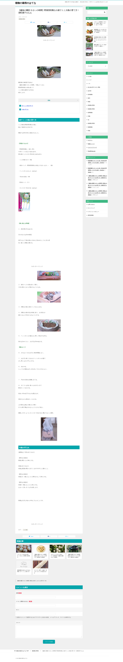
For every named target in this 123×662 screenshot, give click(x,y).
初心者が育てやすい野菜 (94, 87)
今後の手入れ (25, 109)
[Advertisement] (49, 52)
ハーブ (89, 80)
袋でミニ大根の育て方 (27, 105)
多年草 (89, 90)
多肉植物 (90, 94)
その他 (89, 76)
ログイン (90, 140)
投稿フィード (91, 143)
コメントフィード (92, 147)
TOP (22, 651)
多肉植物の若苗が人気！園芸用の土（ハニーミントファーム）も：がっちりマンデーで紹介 (100, 39)
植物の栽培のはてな (26, 2)
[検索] (96, 12)
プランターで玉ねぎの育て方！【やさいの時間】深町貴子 (23, 556)
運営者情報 (91, 215)
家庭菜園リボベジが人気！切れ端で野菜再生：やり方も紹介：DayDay (100, 31)
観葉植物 (90, 127)
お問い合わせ (91, 204)
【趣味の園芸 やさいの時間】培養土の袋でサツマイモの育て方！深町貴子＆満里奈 (74, 556)
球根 (89, 116)
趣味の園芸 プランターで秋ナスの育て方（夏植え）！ (100, 45)
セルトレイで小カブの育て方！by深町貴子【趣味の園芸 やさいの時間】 (57, 556)
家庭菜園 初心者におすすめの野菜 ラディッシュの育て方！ (23, 571)
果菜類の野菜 (91, 105)
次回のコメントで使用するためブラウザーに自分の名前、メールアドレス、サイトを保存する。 (44, 617)
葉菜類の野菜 (91, 123)
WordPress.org (91, 151)
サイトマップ (91, 208)
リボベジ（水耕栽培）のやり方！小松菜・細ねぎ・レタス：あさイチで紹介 (100, 23)
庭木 (89, 98)
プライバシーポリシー (93, 211)
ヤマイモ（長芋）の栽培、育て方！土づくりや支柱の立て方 (40, 572)
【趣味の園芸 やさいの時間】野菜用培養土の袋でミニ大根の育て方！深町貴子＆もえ (100, 54)
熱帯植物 (90, 112)
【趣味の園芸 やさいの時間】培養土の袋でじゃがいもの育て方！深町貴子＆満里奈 (40, 556)
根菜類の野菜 (22, 19)
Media (89, 172)
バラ (89, 83)
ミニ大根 (25, 529)
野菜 (89, 130)
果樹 (89, 101)
